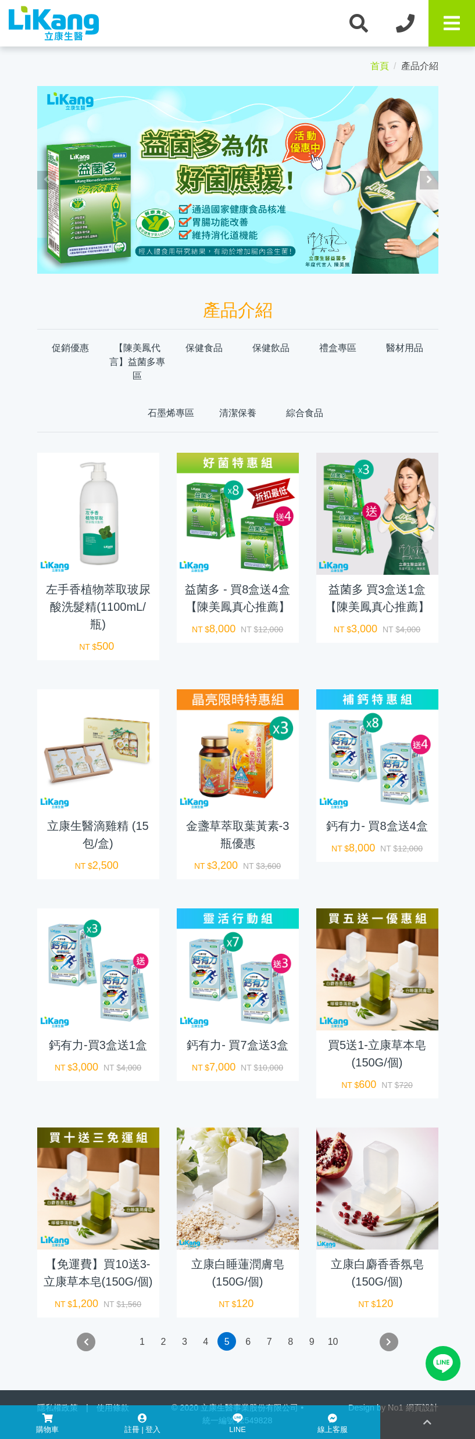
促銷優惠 (70, 348)
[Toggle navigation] (451, 23)
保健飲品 (271, 348)
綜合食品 (304, 413)
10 (333, 1342)
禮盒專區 (337, 348)
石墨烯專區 (171, 413)
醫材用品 (404, 348)
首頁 (379, 66)
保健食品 (204, 348)
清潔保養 (237, 413)
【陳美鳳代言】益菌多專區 (137, 362)
